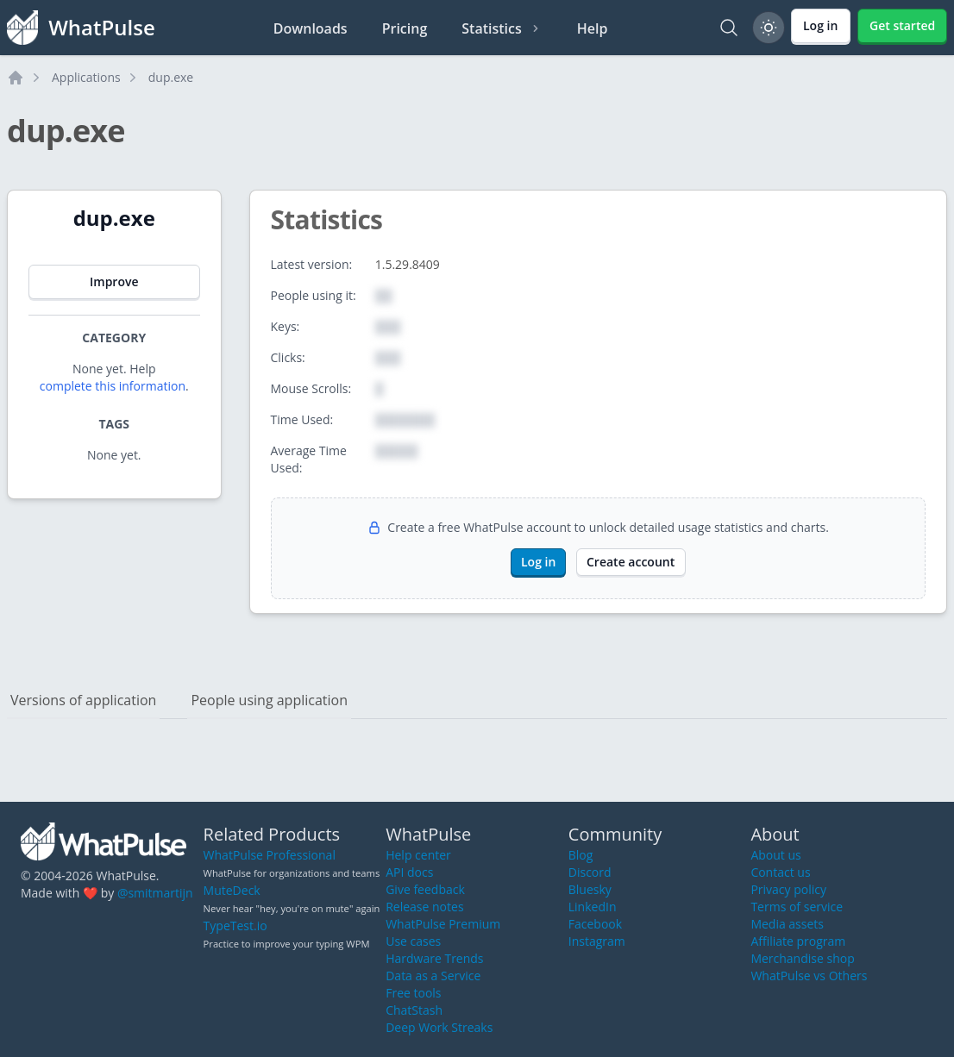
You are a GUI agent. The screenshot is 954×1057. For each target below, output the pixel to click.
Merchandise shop (802, 958)
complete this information (112, 386)
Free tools (413, 993)
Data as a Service (433, 975)
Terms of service (796, 906)
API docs (409, 872)
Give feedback (425, 889)
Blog (580, 855)
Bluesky (590, 889)
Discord (590, 872)
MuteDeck (232, 890)
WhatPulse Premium (443, 924)
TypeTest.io (235, 925)
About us (775, 855)
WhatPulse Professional (270, 855)
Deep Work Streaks (439, 1027)
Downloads (310, 28)
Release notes (424, 906)
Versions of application (83, 700)
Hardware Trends (434, 958)
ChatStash (414, 1010)
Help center (418, 855)
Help (592, 28)
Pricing (405, 28)
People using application (269, 700)
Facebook (595, 924)
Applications (86, 77)
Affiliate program (797, 941)
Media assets (787, 924)
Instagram (596, 941)
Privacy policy (788, 889)
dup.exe (170, 77)
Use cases (413, 941)
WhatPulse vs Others (808, 975)
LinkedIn (592, 906)
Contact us (780, 872)
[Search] (729, 27)
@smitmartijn (155, 893)
